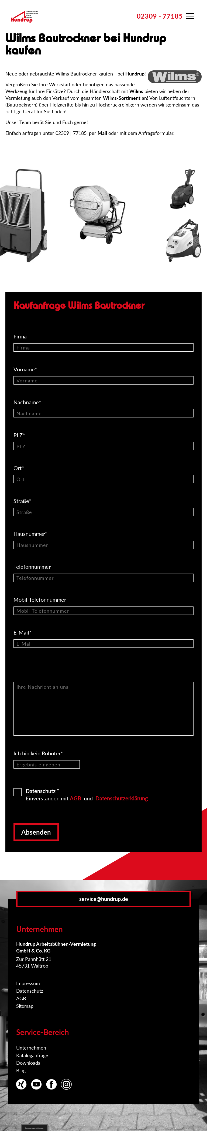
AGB (75, 798)
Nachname (28, 402)
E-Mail (23, 632)
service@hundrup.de (103, 899)
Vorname (26, 369)
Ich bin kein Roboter (38, 753)
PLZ (19, 435)
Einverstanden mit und (87, 794)
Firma (20, 336)
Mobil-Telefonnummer (40, 599)
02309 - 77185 (160, 16)
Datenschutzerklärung (121, 798)
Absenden (36, 832)
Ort (19, 468)
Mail (102, 133)
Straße (23, 501)
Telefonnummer (32, 566)
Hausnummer (31, 533)
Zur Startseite (24, 23)
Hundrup (134, 74)
